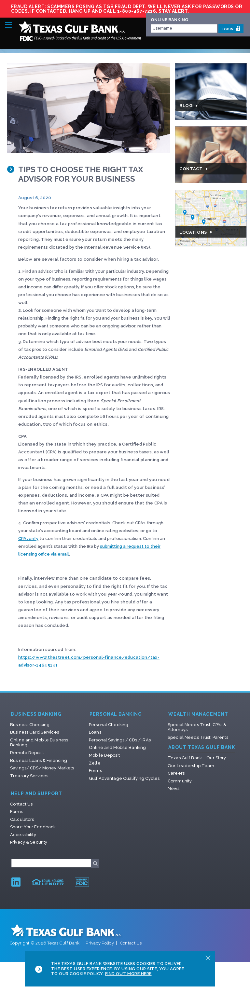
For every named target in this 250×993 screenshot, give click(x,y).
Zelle (95, 763)
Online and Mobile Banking (117, 747)
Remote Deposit (27, 752)
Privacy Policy (100, 943)
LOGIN (231, 28)
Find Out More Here (128, 973)
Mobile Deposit (104, 755)
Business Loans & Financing (38, 760)
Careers (176, 773)
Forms (95, 770)
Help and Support (36, 793)
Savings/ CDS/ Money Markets (42, 767)
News (174, 788)
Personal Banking (116, 714)
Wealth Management (198, 714)
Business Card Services (34, 732)
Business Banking (36, 714)
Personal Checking (108, 724)
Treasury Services (29, 775)
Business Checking (29, 724)
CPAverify (28, 538)
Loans (95, 732)
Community (180, 781)
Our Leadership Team (191, 765)
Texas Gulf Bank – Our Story (197, 757)
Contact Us (21, 804)
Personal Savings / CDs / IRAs (120, 740)
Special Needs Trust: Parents (198, 737)
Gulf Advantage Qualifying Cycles (124, 778)
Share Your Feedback (33, 826)
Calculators (22, 819)
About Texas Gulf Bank (201, 747)
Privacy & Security (28, 842)
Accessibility (23, 834)
